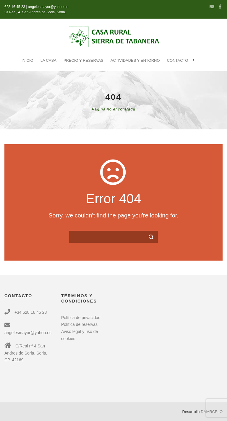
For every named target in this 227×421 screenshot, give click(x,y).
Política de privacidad (80, 317)
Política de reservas (79, 324)
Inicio (27, 60)
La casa (48, 60)
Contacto (177, 60)
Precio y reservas (83, 60)
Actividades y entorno (135, 60)
